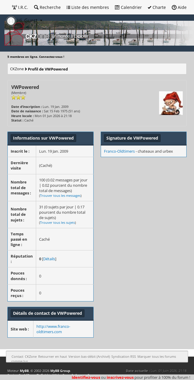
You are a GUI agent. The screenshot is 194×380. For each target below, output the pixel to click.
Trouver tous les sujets (57, 222)
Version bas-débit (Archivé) (89, 356)
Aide (179, 7)
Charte (157, 7)
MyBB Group (60, 370)
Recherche (47, 7)
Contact (17, 356)
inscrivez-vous (120, 377)
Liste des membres (88, 7)
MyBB (24, 370)
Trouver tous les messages (60, 195)
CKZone (17, 68)
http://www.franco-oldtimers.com (53, 329)
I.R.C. (20, 7)
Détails (49, 258)
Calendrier (128, 7)
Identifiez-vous (86, 377)
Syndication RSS (123, 356)
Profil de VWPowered (48, 69)
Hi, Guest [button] (22, 20)
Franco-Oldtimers (119, 151)
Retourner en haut (52, 356)
